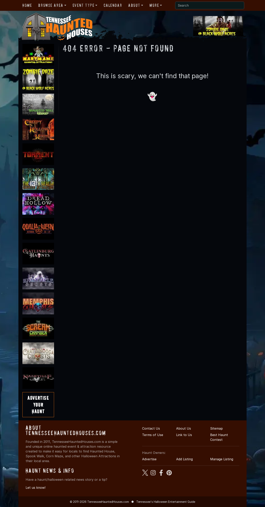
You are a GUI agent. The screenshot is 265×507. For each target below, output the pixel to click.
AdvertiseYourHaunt (38, 404)
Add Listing (184, 459)
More (154, 5)
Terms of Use (152, 435)
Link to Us (184, 435)
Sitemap (216, 428)
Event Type (83, 5)
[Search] (209, 5)
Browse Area (50, 5)
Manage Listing (221, 459)
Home (27, 5)
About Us (183, 428)
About (134, 5)
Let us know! (35, 488)
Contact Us (151, 428)
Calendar (113, 5)
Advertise (149, 459)
